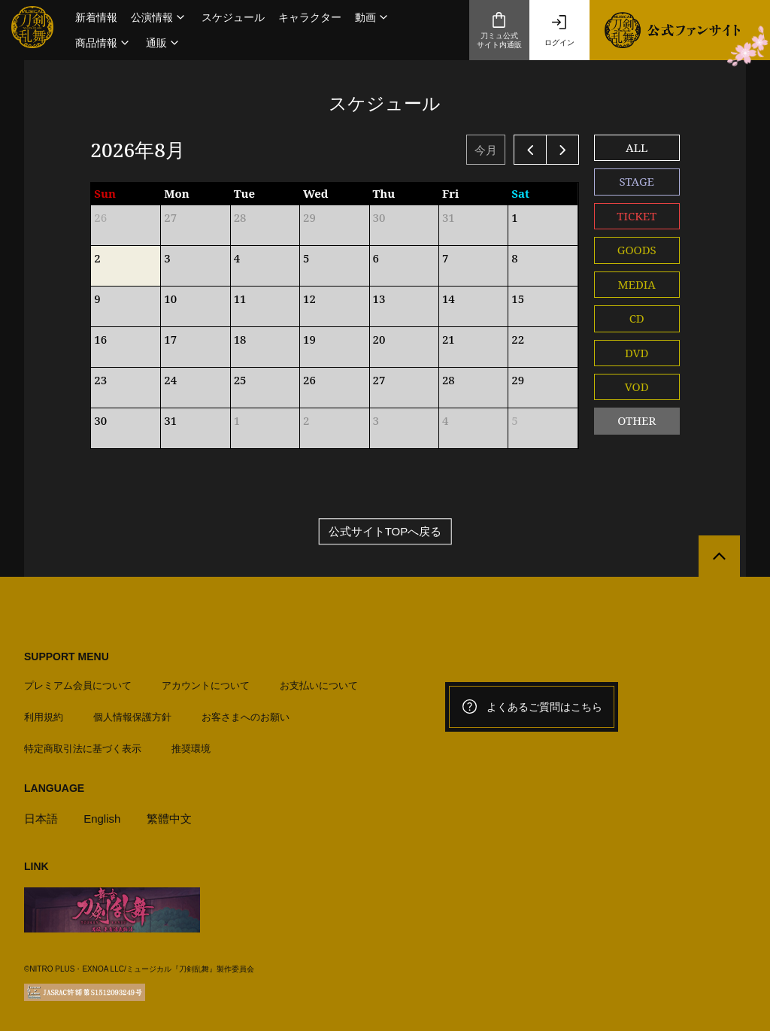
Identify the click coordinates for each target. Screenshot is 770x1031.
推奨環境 (191, 748)
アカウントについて (206, 685)
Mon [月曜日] (176, 193)
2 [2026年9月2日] (306, 420)
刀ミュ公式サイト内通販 (499, 30)
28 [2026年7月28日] (240, 217)
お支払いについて (319, 685)
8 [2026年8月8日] (514, 257)
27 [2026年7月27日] (170, 217)
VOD (637, 386)
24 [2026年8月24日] (170, 379)
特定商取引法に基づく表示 (82, 748)
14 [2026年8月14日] (448, 298)
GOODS (636, 249)
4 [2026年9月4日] (445, 420)
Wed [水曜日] (315, 193)
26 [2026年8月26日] (309, 379)
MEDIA (637, 284)
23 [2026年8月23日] (100, 379)
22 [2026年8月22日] (517, 339)
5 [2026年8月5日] (306, 257)
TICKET (636, 215)
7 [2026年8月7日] (445, 257)
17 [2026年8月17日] (170, 339)
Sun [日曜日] (105, 193)
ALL (636, 147)
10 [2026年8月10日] (170, 298)
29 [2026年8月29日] (517, 379)
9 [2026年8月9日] (97, 298)
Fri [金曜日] (450, 193)
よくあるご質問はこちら (531, 707)
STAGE (636, 181)
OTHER (636, 420)
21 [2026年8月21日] (448, 339)
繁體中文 (169, 818)
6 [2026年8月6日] (376, 257)
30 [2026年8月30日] (100, 420)
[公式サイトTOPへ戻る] (719, 556)
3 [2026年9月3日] (376, 420)
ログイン (559, 30)
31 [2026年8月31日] (170, 420)
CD (636, 318)
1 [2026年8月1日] (514, 217)
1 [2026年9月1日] (237, 420)
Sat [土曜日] (520, 193)
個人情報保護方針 (132, 717)
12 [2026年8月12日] (309, 298)
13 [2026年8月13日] (379, 298)
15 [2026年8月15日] (517, 298)
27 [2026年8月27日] (379, 379)
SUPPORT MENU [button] (66, 656)
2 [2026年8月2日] (97, 257)
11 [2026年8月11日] (240, 298)
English (101, 818)
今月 (485, 149)
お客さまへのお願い (246, 717)
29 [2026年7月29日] (309, 217)
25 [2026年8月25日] (240, 379)
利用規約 (43, 717)
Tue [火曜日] (244, 193)
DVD (637, 352)
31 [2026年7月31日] (448, 217)
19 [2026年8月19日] (309, 339)
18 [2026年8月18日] (240, 339)
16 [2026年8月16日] (100, 339)
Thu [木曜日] (384, 193)
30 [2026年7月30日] (379, 217)
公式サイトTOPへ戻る (385, 531)
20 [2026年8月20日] (379, 339)
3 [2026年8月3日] (167, 257)
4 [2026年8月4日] (237, 257)
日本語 (41, 818)
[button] (159, 17)
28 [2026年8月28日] (448, 379)
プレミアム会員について (78, 685)
